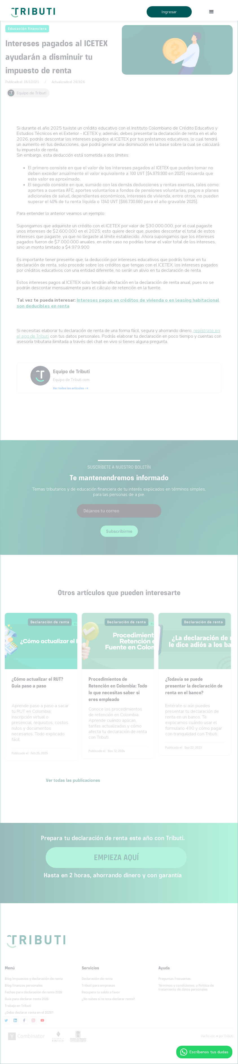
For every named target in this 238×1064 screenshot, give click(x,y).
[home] (34, 10)
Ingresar (169, 12)
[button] (211, 11)
